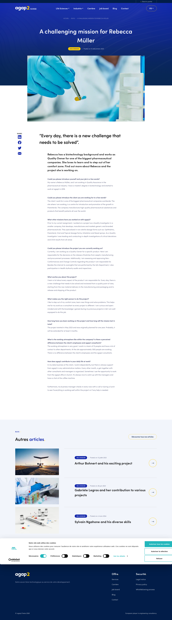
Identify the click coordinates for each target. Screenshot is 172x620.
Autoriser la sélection (153, 607)
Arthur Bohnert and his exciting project (106, 463)
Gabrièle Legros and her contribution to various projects (107, 492)
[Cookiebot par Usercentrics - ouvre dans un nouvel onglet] (14, 615)
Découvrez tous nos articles (142, 436)
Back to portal (147, 1)
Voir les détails (119, 612)
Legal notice (141, 579)
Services (115, 579)
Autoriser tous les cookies (153, 600)
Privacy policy (141, 584)
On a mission (74, 49)
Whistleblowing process (145, 589)
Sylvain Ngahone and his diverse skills (105, 521)
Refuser (154, 614)
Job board (116, 589)
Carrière (115, 584)
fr (150, 8)
